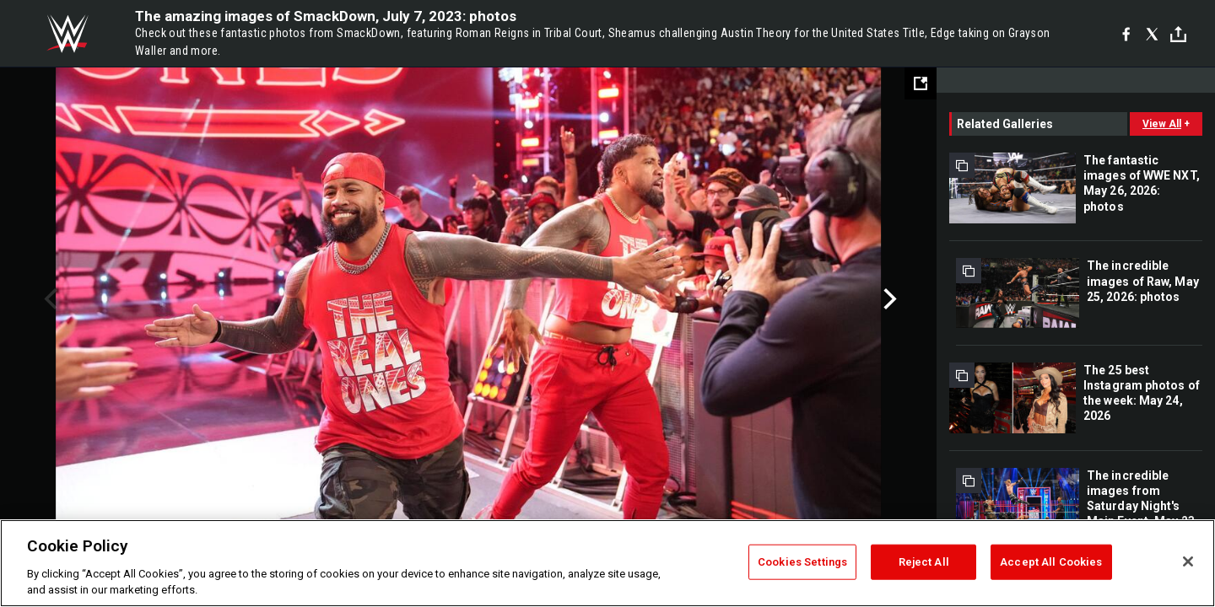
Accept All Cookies (1051, 562)
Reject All (924, 562)
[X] (1152, 33)
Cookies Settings (802, 562)
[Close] (1188, 561)
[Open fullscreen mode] (920, 83)
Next (888, 299)
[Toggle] (1178, 34)
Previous (48, 299)
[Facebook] (1126, 33)
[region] (607, 563)
